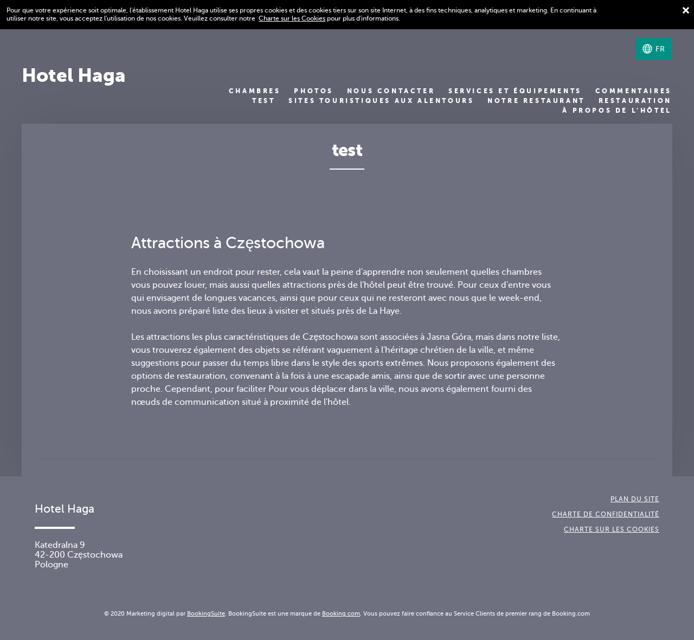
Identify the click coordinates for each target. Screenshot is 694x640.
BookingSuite (206, 613)
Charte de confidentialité (605, 514)
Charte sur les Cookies (292, 18)
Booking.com (341, 613)
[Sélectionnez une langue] (654, 49)
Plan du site (635, 499)
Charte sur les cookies (611, 529)
